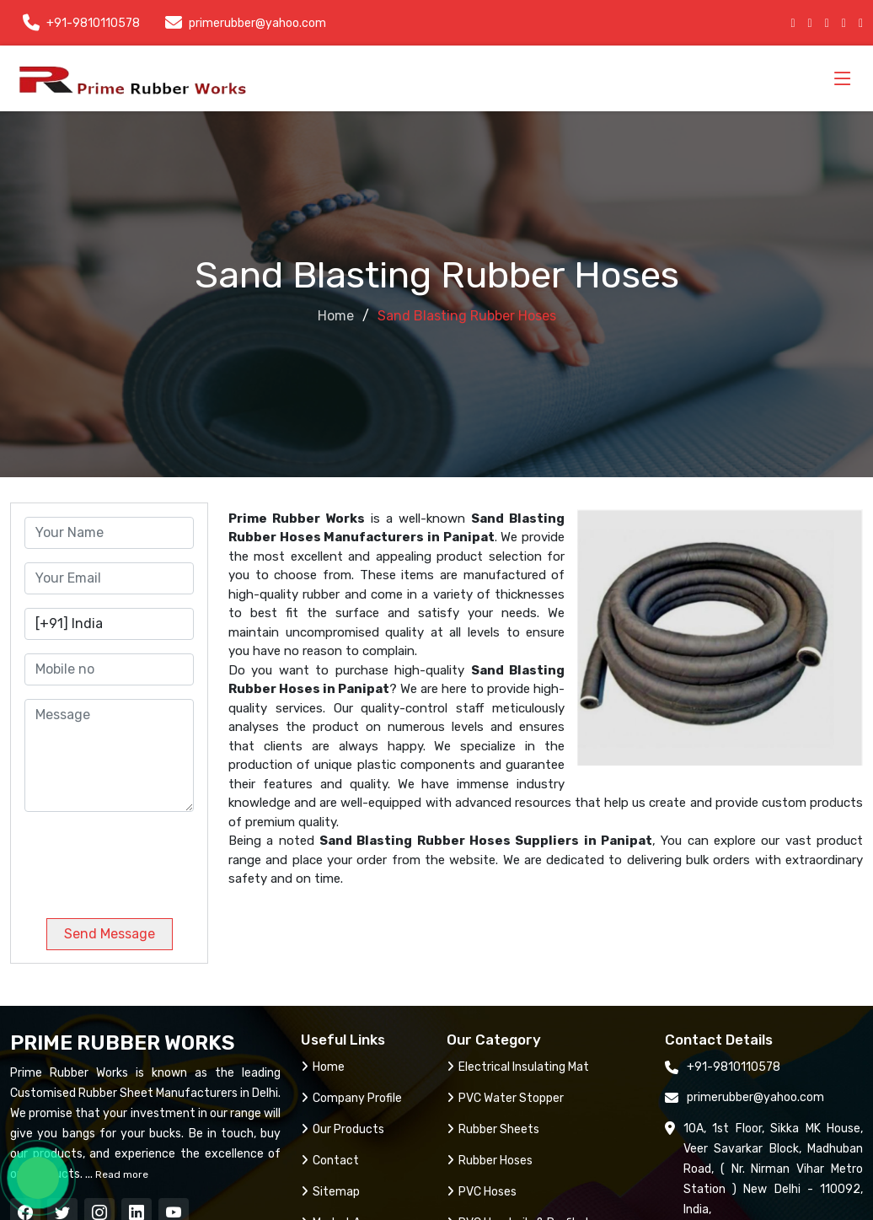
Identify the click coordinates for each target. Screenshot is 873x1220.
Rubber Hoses (490, 1160)
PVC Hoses (482, 1191)
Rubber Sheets (493, 1129)
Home (336, 316)
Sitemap (330, 1191)
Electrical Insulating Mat (518, 1067)
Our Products (342, 1129)
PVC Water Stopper (505, 1098)
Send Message (109, 934)
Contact (330, 1160)
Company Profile (351, 1098)
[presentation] (139, 858)
